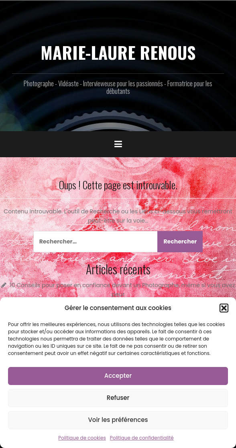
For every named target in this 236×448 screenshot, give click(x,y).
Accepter (118, 375)
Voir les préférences (118, 420)
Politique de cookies (82, 437)
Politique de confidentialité (142, 437)
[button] (224, 308)
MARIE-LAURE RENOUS (118, 52)
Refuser (118, 397)
